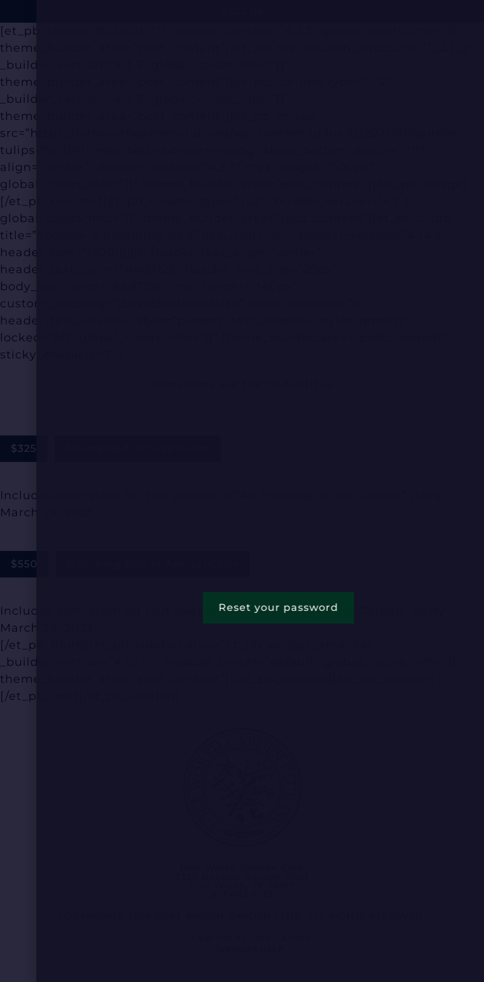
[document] (242, 491)
